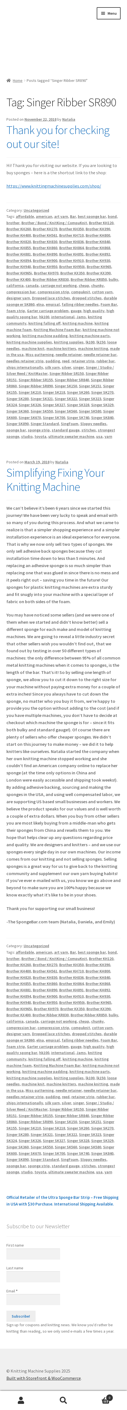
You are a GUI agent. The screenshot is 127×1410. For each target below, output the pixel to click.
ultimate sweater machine (71, 436)
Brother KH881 (18, 254)
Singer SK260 (78, 392)
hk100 (44, 316)
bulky (113, 279)
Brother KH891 (71, 254)
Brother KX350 (72, 273)
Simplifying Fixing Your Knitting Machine (55, 479)
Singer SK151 (90, 385)
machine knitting (93, 348)
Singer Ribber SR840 (72, 379)
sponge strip (39, 430)
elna (40, 304)
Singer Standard (45, 423)
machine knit (33, 348)
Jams (81, 316)
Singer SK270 (102, 392)
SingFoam (69, 423)
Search (63, 1400)
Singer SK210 (30, 392)
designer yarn (18, 297)
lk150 (100, 342)
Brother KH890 (45, 254)
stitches (88, 430)
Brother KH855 (18, 247)
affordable (25, 216)
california (15, 285)
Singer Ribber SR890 (36, 385)
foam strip (15, 310)
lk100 (90, 342)
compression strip (53, 291)
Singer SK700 (54, 417)
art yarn (61, 216)
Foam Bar (109, 304)
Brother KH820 (18, 241)
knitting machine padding (45, 335)
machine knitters (61, 348)
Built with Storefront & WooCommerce (43, 1378)
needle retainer (69, 354)
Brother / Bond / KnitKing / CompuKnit (54, 222)
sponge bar (16, 430)
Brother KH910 (71, 260)
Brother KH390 (98, 228)
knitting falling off (44, 323)
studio (27, 436)
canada (32, 285)
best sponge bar (92, 216)
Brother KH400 (18, 235)
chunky (97, 285)
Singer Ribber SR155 (36, 379)
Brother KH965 (99, 266)
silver (66, 367)
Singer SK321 (42, 398)
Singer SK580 (90, 411)
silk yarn (52, 367)
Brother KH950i (72, 266)
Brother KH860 (45, 247)
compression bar (21, 291)
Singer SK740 (78, 417)
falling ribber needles (80, 304)
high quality (93, 310)
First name (15, 1245)
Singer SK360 (17, 411)
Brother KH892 (98, 254)
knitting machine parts (89, 335)
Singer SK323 (90, 398)
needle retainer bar (100, 354)
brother (12, 222)
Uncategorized (36, 210)
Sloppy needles (93, 423)
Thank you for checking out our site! (57, 137)
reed (65, 360)
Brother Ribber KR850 (89, 279)
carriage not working (59, 285)
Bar (73, 216)
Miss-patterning (40, 354)
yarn (108, 436)
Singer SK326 (30, 404)
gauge (76, 310)
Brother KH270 (45, 228)
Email (12, 1290)
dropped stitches (87, 297)
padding (53, 360)
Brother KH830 (45, 241)
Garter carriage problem (48, 310)
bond (112, 216)
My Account (21, 1400)
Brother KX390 (98, 273)
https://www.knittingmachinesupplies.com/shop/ (53, 186)
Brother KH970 (46, 273)
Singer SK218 (54, 392)
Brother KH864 (71, 247)
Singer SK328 (78, 404)
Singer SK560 (66, 411)
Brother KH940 (18, 266)
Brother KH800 (98, 235)
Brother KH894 (18, 260)
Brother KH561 (45, 235)
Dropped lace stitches (51, 297)
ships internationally (24, 367)
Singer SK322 (66, 398)
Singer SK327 (54, 404)
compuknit (80, 291)
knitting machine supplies (29, 342)
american (44, 216)
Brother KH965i (19, 273)
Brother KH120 (101, 222)
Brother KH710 (71, 235)
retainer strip (82, 360)
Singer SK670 (30, 417)
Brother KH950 (45, 266)
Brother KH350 (71, 228)
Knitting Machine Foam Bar (57, 329)
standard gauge (65, 430)
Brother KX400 (18, 279)
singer (78, 367)
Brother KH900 (45, 260)
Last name (14, 1267)
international (62, 316)
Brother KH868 (98, 247)
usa (99, 436)
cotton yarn (102, 291)
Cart (99, 1396)
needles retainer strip (25, 360)
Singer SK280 (17, 398)
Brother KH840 (98, 241)
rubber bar (105, 360)
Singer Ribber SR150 (66, 373)
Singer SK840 (102, 417)
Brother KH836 (71, 241)
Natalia (68, 119)
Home (18, 80)
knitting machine (78, 323)
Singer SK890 (17, 423)
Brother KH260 (18, 228)
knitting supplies (69, 342)
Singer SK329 (102, 404)
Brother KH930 (98, 260)
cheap (84, 285)
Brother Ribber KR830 (51, 279)
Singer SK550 (42, 411)
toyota (40, 436)
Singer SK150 (66, 385)
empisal (53, 304)
